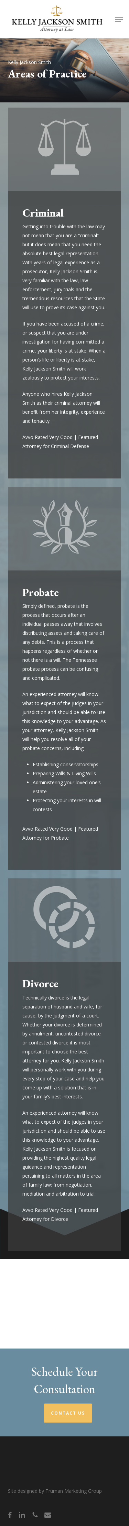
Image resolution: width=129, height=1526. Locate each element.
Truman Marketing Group (73, 1491)
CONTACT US (68, 1413)
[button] (119, 19)
